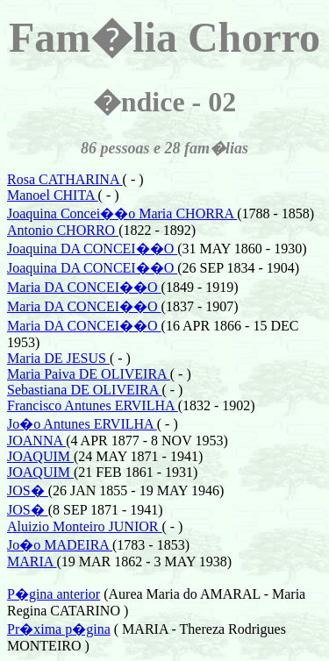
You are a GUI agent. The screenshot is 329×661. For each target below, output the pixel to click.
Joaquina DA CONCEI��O (92, 248)
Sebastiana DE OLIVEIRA (84, 389)
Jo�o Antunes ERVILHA (82, 423)
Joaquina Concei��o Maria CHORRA (122, 213)
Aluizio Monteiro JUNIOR (84, 526)
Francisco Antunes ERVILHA (92, 405)
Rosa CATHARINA (65, 179)
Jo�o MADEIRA (59, 544)
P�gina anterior (53, 593)
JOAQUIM (40, 456)
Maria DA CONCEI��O (84, 287)
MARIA (31, 561)
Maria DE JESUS (58, 358)
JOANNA (36, 440)
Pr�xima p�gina (59, 629)
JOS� (27, 490)
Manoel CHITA (52, 195)
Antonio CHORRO (62, 230)
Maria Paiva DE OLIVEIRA (88, 373)
